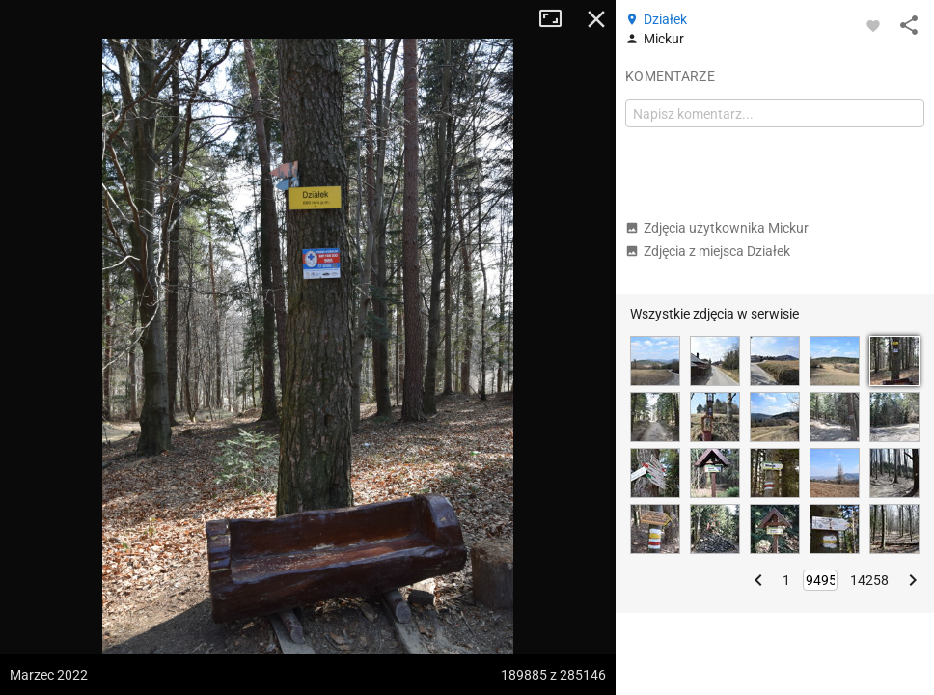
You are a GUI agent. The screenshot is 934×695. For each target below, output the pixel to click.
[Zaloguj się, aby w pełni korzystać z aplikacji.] (873, 25)
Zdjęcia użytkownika (717, 228)
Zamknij (596, 19)
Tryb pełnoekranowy (557, 19)
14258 (869, 580)
